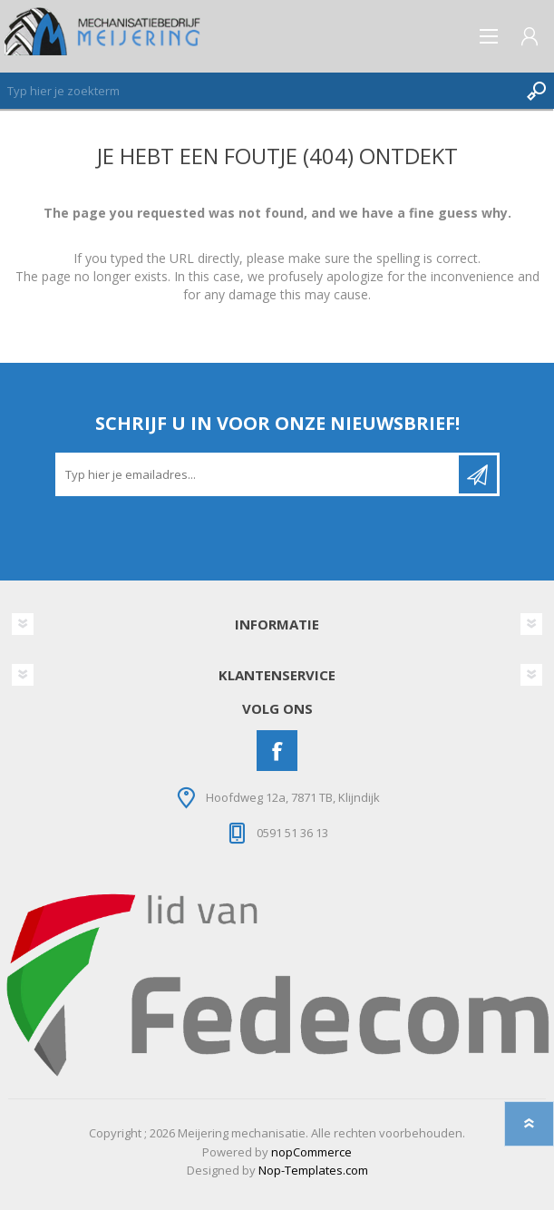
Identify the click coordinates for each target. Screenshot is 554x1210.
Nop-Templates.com (313, 1170)
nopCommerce (311, 1152)
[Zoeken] (259, 91)
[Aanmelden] (258, 474)
